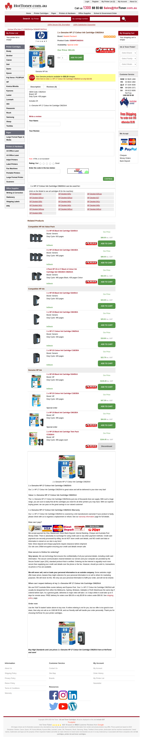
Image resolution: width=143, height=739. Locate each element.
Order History (98, 673)
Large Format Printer (14, 177)
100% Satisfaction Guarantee (84, 25)
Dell (8, 64)
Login (87, 2)
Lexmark (9, 100)
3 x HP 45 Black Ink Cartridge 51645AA (62, 231)
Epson (9, 73)
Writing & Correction (14, 193)
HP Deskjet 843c (64, 205)
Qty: (62, 58)
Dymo (8, 69)
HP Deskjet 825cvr (37, 198)
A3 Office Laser (12, 155)
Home (28, 13)
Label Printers (12, 164)
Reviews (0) (52, 87)
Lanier (8, 95)
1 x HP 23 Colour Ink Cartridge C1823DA (63, 350)
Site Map (52, 673)
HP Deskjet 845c (93, 205)
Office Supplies (84, 13)
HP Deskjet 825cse (94, 194)
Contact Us (53, 668)
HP (7, 82)
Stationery (10, 197)
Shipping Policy (10, 673)
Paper (53, 13)
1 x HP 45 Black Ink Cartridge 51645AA (62, 293)
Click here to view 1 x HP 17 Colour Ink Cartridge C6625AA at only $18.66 (64, 79)
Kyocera (9, 91)
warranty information (86, 517)
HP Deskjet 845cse (37, 209)
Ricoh (8, 113)
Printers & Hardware (67, 13)
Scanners (10, 182)
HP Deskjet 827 (93, 198)
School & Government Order (105, 13)
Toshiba (9, 126)
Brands (51, 678)
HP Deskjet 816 (35, 194)
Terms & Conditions (12, 688)
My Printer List (98, 678)
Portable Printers (13, 173)
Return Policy (10, 683)
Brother (9, 56)
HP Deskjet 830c (36, 202)
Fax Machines (12, 169)
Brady (8, 51)
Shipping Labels (13, 202)
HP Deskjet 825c (64, 194)
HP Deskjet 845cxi (94, 209)
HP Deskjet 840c (64, 202)
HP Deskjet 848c (36, 213)
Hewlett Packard (70, 36)
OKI (7, 104)
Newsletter (97, 683)
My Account (122, 2)
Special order (72, 45)
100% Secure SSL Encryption (59, 25)
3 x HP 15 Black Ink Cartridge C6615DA (62, 250)
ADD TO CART (76, 58)
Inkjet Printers (12, 160)
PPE (8, 206)
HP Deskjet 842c (36, 205)
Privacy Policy (10, 678)
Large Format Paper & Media (15, 138)
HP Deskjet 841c (93, 202)
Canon (9, 60)
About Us (133, 2)
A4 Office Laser (12, 151)
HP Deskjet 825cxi (65, 198)
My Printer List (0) (108, 2)
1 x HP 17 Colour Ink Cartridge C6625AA (63, 331)
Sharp (8, 122)
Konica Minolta (12, 86)
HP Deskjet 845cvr (65, 209)
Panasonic (10, 108)
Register (95, 2)
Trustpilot (71, 722)
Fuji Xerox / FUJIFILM (15, 78)
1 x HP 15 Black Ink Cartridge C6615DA (62, 312)
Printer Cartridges (41, 13)
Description (36, 87)
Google (101, 725)
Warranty (8, 693)
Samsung (10, 117)
